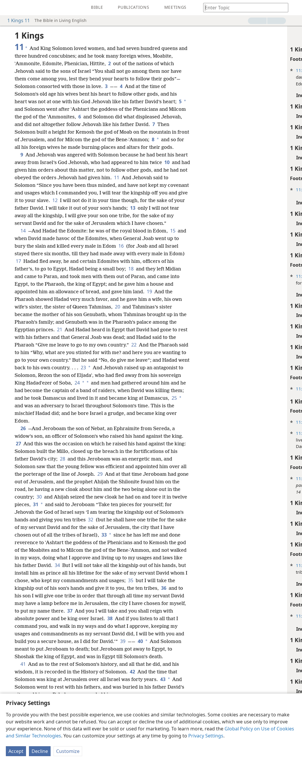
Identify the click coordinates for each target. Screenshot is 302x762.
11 (142, 185)
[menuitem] (8, 7)
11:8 (212, 276)
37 (172, 626)
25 (79, 421)
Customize (68, 751)
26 (23, 443)
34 (113, 580)
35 (36, 603)
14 (23, 246)
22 (142, 360)
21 (59, 345)
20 (117, 322)
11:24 (214, 422)
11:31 (214, 565)
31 (51, 519)
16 (127, 261)
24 (133, 398)
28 (70, 474)
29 (107, 489)
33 (128, 550)
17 (18, 276)
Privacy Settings (205, 735)
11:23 (214, 389)
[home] (8, 7)
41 (23, 687)
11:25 (214, 478)
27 (18, 459)
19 (149, 307)
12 (85, 208)
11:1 (212, 70)
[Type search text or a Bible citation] (243, 7)
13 (170, 215)
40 (71, 664)
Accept (15, 751)
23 (137, 383)
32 (116, 535)
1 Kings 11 (15, 20)
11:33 (214, 616)
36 (62, 611)
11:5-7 (214, 189)
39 (54, 664)
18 (131, 284)
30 (47, 512)
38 (46, 641)
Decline (40, 751)
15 (172, 246)
